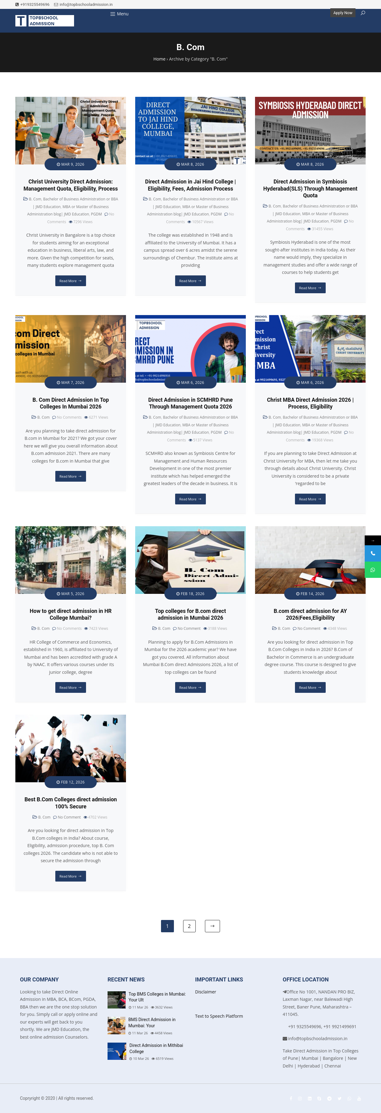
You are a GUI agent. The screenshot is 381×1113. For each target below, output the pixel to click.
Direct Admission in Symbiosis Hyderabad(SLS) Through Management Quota (310, 189)
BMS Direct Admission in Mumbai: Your (152, 1022)
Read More (68, 280)
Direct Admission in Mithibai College (156, 1048)
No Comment (189, 628)
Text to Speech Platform (219, 1016)
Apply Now (342, 12)
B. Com (35, 199)
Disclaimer (205, 992)
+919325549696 (32, 4)
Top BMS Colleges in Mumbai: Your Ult (157, 997)
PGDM (96, 214)
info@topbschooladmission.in (83, 4)
